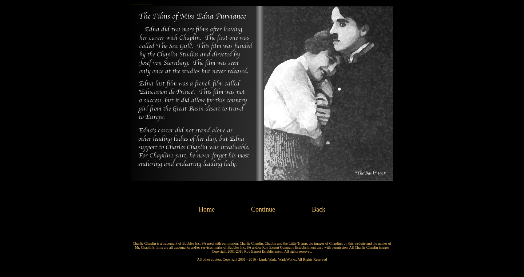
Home (207, 209)
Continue (263, 209)
